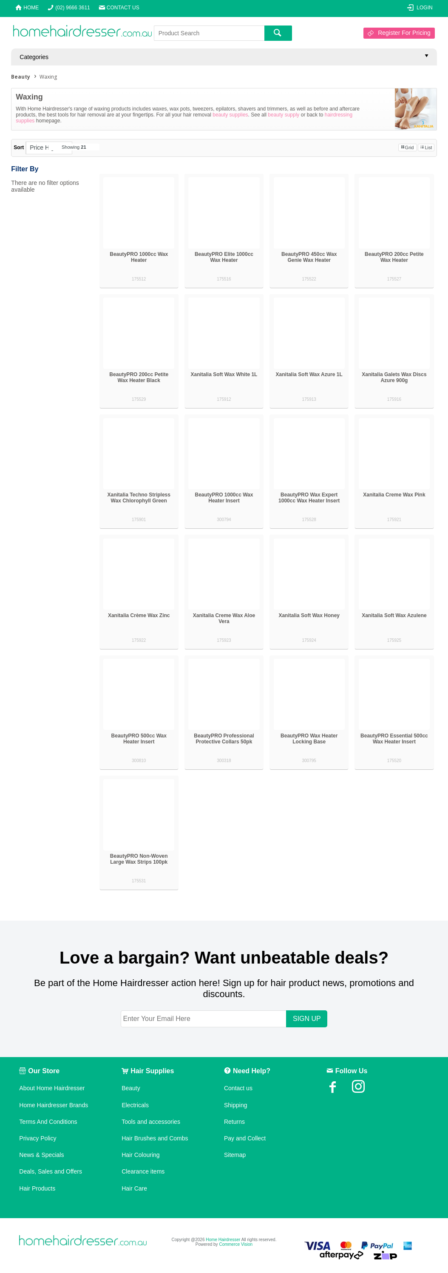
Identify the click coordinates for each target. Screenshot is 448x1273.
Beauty (131, 1088)
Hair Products (37, 1188)
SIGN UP (307, 1018)
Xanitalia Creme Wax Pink (394, 495)
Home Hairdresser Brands (53, 1105)
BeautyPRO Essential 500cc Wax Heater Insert (394, 739)
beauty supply (283, 115)
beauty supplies (230, 115)
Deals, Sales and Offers (50, 1171)
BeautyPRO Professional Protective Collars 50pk (224, 739)
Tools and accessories (151, 1121)
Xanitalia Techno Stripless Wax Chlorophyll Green (138, 498)
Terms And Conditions (48, 1121)
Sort (19, 147)
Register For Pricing (404, 32)
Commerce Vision (235, 1244)
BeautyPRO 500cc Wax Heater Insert (139, 739)
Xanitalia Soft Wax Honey (309, 615)
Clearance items (143, 1171)
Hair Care (134, 1188)
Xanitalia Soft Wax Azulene (394, 615)
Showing (74, 147)
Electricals (135, 1105)
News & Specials (41, 1154)
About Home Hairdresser (52, 1088)
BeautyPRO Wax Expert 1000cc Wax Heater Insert (309, 498)
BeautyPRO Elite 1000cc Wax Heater (224, 257)
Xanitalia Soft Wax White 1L (224, 374)
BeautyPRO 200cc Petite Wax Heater (394, 257)
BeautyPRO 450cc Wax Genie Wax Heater (309, 257)
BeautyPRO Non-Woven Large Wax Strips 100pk (139, 859)
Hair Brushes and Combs (155, 1138)
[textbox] (209, 33)
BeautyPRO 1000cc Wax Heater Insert (224, 498)
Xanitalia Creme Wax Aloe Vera (224, 618)
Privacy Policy (37, 1138)
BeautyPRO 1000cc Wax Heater (139, 257)
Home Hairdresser (223, 1239)
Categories (34, 57)
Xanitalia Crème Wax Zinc (139, 615)
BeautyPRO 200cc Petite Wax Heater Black (138, 377)
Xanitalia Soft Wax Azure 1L (309, 374)
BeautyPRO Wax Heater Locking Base (309, 739)
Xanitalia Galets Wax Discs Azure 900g (394, 377)
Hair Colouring (140, 1154)
